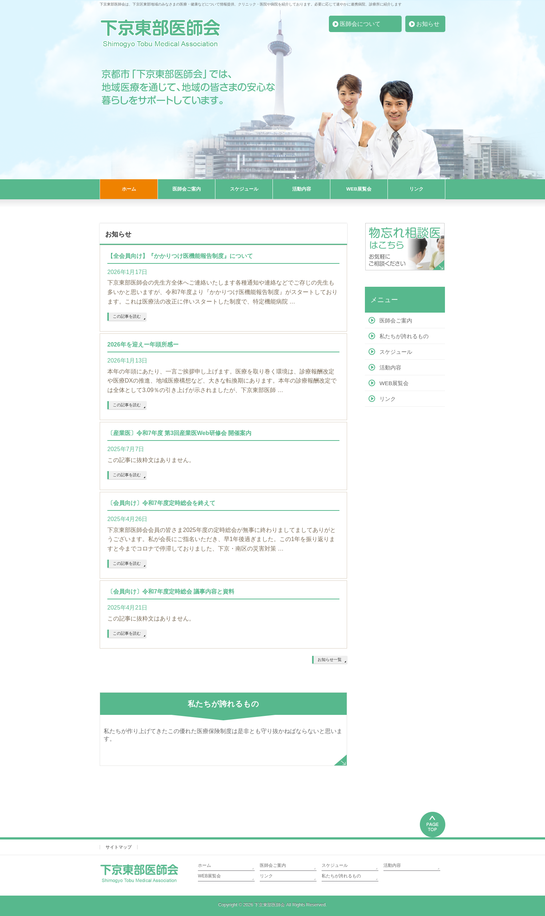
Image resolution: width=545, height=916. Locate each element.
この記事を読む (127, 316)
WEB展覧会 (394, 383)
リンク (387, 399)
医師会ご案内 (395, 320)
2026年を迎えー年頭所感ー (143, 344)
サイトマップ (119, 847)
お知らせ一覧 (330, 659)
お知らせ (427, 24)
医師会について (360, 24)
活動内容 (390, 367)
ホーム (204, 865)
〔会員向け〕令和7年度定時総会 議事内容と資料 (170, 591)
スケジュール (395, 352)
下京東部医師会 (269, 904)
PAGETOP (432, 823)
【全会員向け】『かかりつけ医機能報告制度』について (180, 256)
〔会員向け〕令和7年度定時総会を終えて (161, 503)
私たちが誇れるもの (404, 336)
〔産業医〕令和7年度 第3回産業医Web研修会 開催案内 (179, 433)
